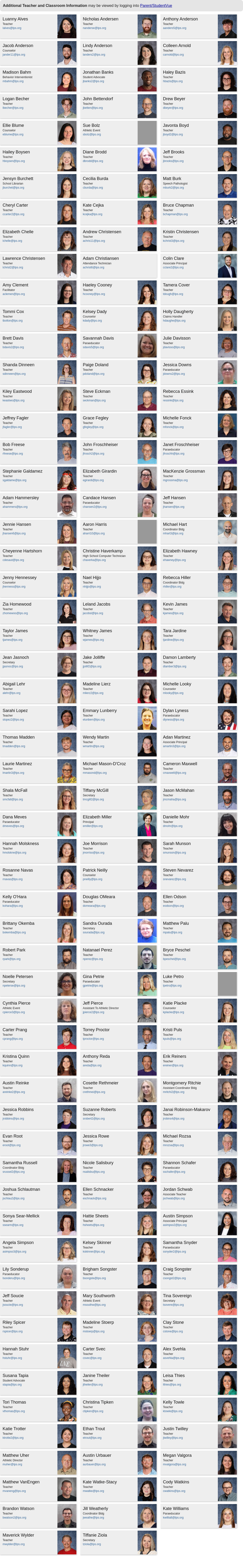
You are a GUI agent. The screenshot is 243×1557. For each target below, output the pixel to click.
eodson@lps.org (173, 905)
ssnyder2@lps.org (174, 1251)
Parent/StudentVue (156, 6)
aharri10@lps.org (94, 533)
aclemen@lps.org (14, 294)
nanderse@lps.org (94, 28)
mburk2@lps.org (173, 187)
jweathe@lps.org (93, 1517)
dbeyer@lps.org (173, 107)
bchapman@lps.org (175, 214)
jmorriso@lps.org (93, 852)
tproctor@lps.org (93, 1038)
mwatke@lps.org (93, 1491)
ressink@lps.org (173, 400)
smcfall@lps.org (13, 799)
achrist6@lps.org (93, 267)
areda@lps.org (92, 1065)
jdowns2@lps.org (174, 373)
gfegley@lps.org (93, 427)
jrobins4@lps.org (173, 1118)
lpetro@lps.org (172, 985)
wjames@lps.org (93, 639)
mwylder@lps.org (14, 1544)
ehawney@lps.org (174, 560)
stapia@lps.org (12, 1384)
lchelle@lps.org (12, 240)
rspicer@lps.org (13, 1331)
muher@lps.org (12, 1464)
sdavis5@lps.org (93, 347)
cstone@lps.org (173, 1331)
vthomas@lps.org (14, 1411)
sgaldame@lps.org (14, 480)
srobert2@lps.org (94, 1118)
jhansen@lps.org (173, 506)
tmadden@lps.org (14, 746)
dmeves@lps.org (13, 826)
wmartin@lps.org (93, 746)
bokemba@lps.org (14, 932)
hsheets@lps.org (93, 1225)
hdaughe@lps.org (174, 320)
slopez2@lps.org (13, 719)
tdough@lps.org (173, 294)
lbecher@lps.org (13, 107)
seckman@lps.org (94, 400)
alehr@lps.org (11, 693)
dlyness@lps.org (173, 719)
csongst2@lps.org (174, 1278)
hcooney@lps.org (94, 294)
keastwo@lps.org (13, 400)
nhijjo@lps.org (92, 586)
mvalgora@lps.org (174, 1464)
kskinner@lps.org (94, 1251)
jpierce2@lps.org (93, 1012)
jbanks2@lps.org (93, 81)
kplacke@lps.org (173, 1012)
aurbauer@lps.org (94, 1464)
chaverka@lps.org (94, 560)
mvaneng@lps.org (14, 1491)
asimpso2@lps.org (175, 1225)
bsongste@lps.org (94, 1278)
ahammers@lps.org (15, 506)
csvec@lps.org (92, 1358)
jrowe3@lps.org (93, 1145)
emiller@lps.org (93, 826)
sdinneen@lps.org (14, 373)
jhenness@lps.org (14, 586)
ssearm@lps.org (13, 1225)
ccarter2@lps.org (13, 214)
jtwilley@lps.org (173, 1437)
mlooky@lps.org (173, 693)
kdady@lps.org (92, 320)
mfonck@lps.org (173, 427)
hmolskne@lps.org (14, 852)
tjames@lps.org (13, 639)
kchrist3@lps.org (173, 240)
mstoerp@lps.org (94, 1331)
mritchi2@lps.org (173, 1092)
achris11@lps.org (94, 240)
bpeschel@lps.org (174, 959)
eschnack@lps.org (94, 1198)
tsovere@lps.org (173, 1304)
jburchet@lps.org (13, 187)
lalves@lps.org (12, 28)
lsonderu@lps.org (14, 1278)
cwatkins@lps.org (174, 1491)
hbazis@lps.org (173, 81)
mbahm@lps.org (13, 81)
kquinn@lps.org (13, 1065)
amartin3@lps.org (174, 746)
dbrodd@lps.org (93, 161)
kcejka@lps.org (92, 214)
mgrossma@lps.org (175, 480)
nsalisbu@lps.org (94, 1171)
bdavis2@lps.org (13, 347)
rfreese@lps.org (13, 453)
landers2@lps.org (94, 54)
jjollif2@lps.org (92, 666)
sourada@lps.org (94, 932)
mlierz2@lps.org (93, 693)
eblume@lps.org (13, 134)
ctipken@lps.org (93, 1411)
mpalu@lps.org (172, 932)
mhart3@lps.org (173, 533)
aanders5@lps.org (174, 28)
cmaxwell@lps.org (174, 772)
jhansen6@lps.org (14, 533)
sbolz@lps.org (92, 134)
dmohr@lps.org (172, 826)
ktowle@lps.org (172, 1411)
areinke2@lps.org (14, 1092)
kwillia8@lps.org (173, 1517)
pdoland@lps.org (93, 373)
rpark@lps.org (12, 959)
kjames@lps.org (173, 613)
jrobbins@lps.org (13, 1118)
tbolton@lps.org (13, 320)
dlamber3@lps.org (174, 666)
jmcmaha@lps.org (174, 799)
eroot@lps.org (12, 1145)
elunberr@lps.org (94, 719)
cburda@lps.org (93, 187)
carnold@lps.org (173, 54)
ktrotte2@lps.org (13, 1437)
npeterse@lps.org (14, 985)
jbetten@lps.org (93, 107)
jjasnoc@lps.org (13, 666)
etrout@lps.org (92, 1437)
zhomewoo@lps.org (15, 613)
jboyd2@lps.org (173, 134)
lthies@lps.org (172, 1384)
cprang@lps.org (13, 1038)
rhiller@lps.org (172, 586)
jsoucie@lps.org (13, 1304)
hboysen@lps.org (14, 161)
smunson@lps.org (174, 852)
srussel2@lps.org (14, 1171)
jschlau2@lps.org (13, 1198)
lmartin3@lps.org (13, 772)
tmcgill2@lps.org (93, 799)
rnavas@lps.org (13, 879)
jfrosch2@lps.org (93, 453)
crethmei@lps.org (94, 1092)
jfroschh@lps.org (173, 453)
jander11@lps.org (14, 54)
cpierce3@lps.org (14, 1012)
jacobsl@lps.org (93, 613)
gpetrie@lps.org (93, 985)
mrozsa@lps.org (173, 1145)
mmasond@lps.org (95, 772)
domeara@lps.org (94, 905)
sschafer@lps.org (174, 1171)
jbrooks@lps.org (173, 161)
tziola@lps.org (92, 1544)
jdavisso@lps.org (174, 347)
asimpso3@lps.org (14, 1251)
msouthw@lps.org (94, 1304)
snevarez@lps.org (174, 879)
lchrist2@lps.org (13, 267)
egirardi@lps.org (93, 480)
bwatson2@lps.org (14, 1517)
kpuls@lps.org (172, 1038)
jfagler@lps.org (12, 427)
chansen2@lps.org (95, 506)
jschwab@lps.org (174, 1198)
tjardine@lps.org (173, 639)
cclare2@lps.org (173, 267)
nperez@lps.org (93, 959)
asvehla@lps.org (173, 1358)
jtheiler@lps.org (93, 1384)
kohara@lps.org (13, 905)
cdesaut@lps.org (13, 560)
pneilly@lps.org (92, 879)
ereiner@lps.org (173, 1065)
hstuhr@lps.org (12, 1358)
